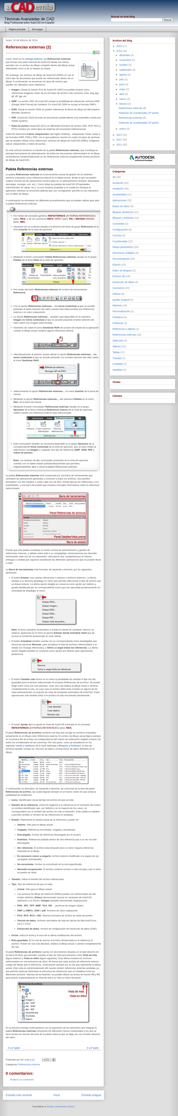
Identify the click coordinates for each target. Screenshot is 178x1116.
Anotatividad (119, 194)
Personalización (121, 311)
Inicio (57, 1095)
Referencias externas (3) (132, 108)
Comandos (118, 223)
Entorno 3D (118, 276)
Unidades (117, 363)
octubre (123, 64)
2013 (119, 134)
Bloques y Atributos (70, 745)
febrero (123, 103)
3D (114, 177)
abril (122, 94)
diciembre (125, 55)
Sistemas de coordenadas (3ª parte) (139, 122)
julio (121, 79)
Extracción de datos (123, 282)
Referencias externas (29, 1064)
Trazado (117, 358)
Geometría (118, 288)
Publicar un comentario (22, 1079)
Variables (117, 369)
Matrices (117, 305)
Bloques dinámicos (123, 212)
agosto (123, 74)
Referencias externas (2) (132, 117)
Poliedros (117, 317)
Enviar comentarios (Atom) (60, 1106)
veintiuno (30, 745)
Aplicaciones (119, 200)
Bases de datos (121, 206)
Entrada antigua (91, 1095)
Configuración (120, 229)
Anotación (118, 188)
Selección (117, 340)
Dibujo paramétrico (123, 247)
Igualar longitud (121, 299)
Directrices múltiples (123, 252)
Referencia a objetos (123, 329)
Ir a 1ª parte (14, 1048)
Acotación (117, 182)
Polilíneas (117, 323)
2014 (119, 51)
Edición (116, 264)
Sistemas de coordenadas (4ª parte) (139, 112)
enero (122, 128)
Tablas (116, 352)
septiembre (125, 69)
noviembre (125, 60)
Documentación (121, 258)
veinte (19, 745)
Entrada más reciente (19, 1095)
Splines (116, 346)
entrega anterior (34, 59)
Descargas (37, 29)
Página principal (17, 29)
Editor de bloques (122, 270)
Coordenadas (119, 241)
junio (122, 84)
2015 (119, 46)
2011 (119, 144)
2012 (119, 139)
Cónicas (117, 235)
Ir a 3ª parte (93, 1048)
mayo (122, 89)
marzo (123, 99)
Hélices (116, 293)
